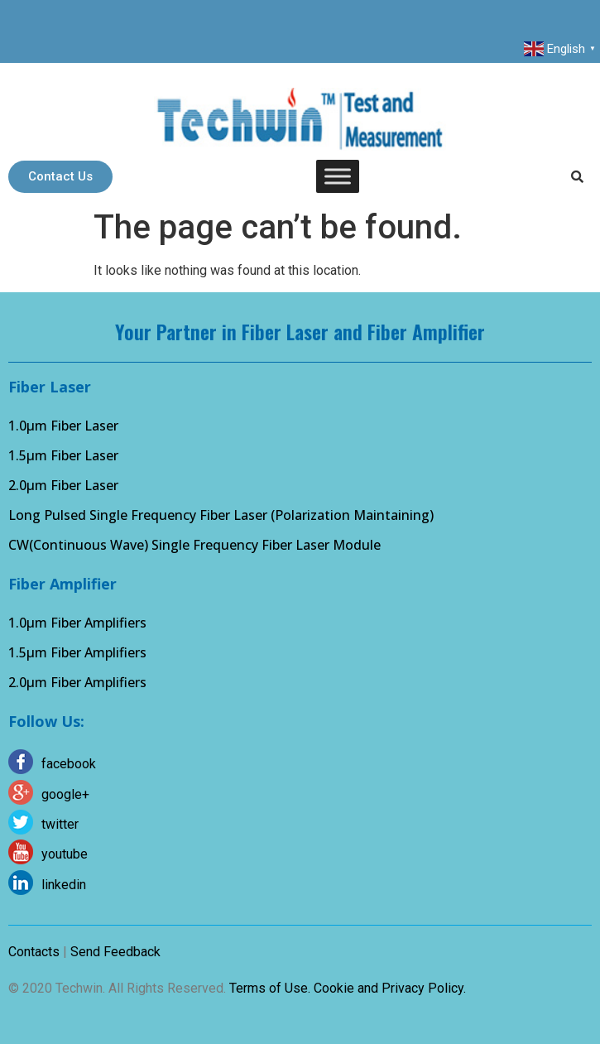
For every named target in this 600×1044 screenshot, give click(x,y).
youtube (64, 854)
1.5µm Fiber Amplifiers (77, 652)
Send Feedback (115, 952)
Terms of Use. (269, 988)
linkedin (63, 884)
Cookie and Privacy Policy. (390, 988)
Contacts (34, 952)
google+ (65, 794)
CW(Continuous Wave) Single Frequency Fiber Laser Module (194, 545)
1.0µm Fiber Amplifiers (77, 622)
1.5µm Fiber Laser (63, 455)
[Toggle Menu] (337, 176)
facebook (68, 764)
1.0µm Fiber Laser (63, 425)
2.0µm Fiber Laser (63, 485)
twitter (60, 824)
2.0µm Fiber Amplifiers (77, 682)
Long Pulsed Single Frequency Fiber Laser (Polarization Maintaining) (221, 515)
